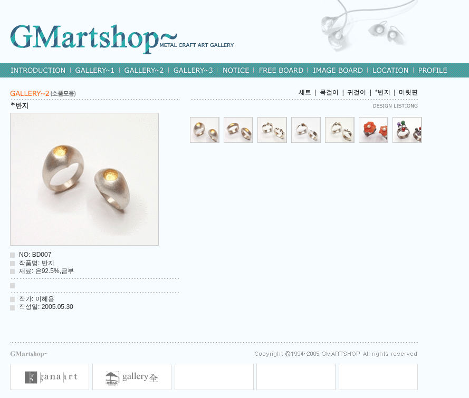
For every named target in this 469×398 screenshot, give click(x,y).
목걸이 (329, 92)
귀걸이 (356, 92)
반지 (384, 92)
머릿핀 (408, 92)
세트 (305, 92)
